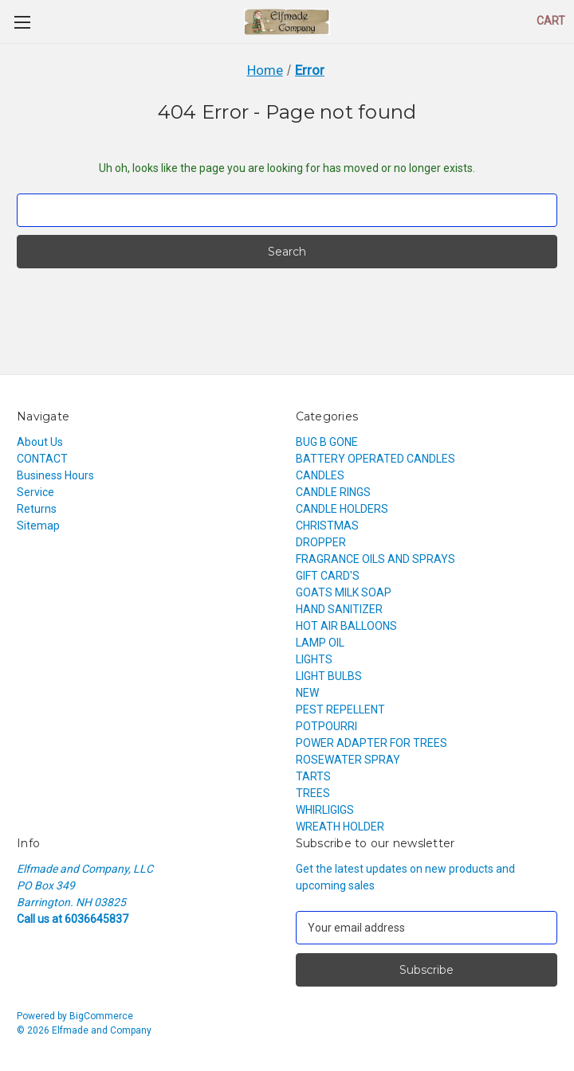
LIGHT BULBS (329, 676)
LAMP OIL (320, 642)
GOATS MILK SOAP (343, 592)
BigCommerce (101, 1016)
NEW (307, 692)
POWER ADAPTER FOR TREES (371, 743)
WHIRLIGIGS (325, 809)
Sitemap (38, 525)
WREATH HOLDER (340, 826)
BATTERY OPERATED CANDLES (375, 458)
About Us (40, 442)
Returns (37, 508)
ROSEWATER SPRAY (348, 759)
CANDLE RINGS (333, 492)
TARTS (313, 776)
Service (35, 492)
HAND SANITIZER (339, 609)
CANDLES (320, 475)
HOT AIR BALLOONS (346, 626)
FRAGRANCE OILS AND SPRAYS (375, 559)
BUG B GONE (327, 442)
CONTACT (42, 458)
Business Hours (55, 475)
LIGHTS (314, 659)
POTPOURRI (326, 726)
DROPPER (321, 542)
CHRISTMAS (327, 525)
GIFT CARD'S (328, 575)
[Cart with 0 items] (551, 21)
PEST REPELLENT (340, 709)
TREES (313, 793)
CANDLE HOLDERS (342, 508)
